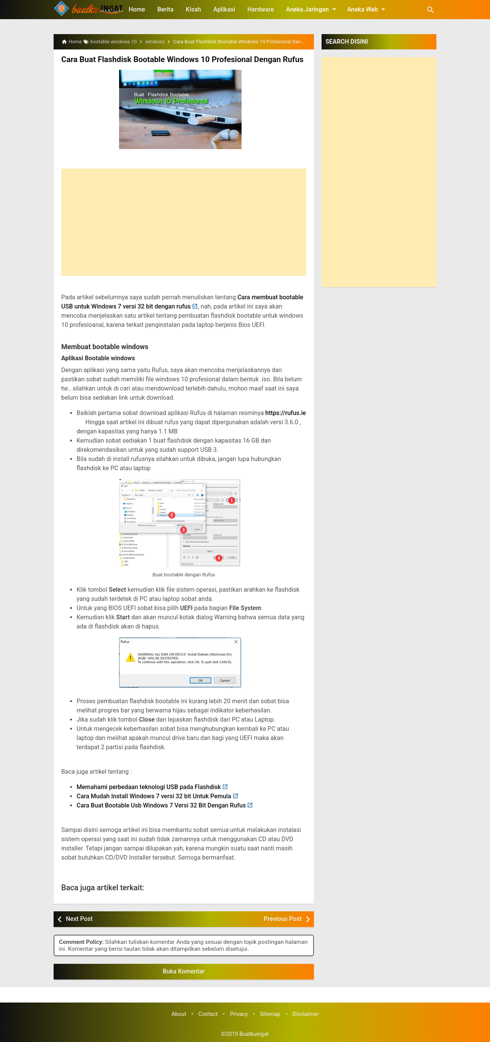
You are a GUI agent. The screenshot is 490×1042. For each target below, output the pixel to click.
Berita (165, 9)
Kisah (193, 9)
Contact (207, 1014)
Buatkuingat (254, 1034)
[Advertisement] (183, 222)
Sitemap (270, 1014)
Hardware (260, 9)
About (179, 1014)
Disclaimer (305, 1014)
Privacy (239, 1014)
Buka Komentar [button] (184, 971)
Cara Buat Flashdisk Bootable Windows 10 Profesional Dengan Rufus (179, 59)
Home (137, 9)
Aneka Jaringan (312, 9)
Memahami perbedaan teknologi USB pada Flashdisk (149, 787)
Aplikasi (224, 9)
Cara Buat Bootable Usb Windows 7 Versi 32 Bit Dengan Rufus (161, 805)
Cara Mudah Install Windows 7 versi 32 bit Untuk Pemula (154, 796)
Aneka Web (367, 9)
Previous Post (283, 918)
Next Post (79, 918)
